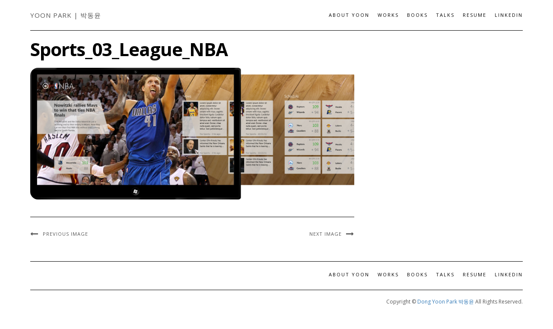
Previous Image (65, 234)
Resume (474, 15)
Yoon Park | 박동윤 (65, 15)
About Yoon (349, 15)
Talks (445, 15)
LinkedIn (509, 15)
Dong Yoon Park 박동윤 (445, 301)
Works (388, 15)
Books (417, 15)
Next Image (325, 234)
